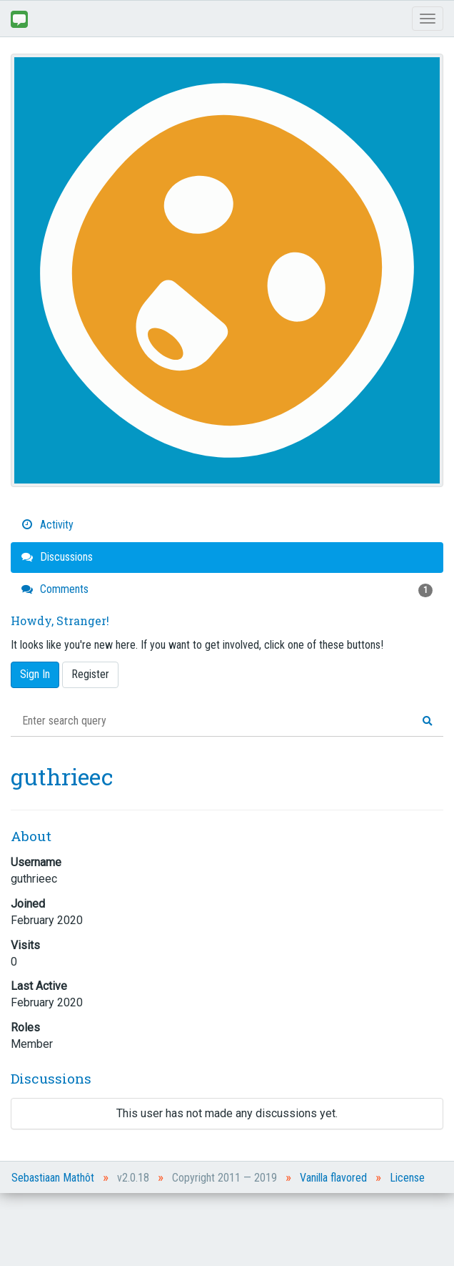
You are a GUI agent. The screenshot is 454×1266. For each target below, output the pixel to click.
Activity (47, 524)
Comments (227, 590)
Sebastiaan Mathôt (52, 1177)
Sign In (35, 674)
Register (90, 674)
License (407, 1177)
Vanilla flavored (333, 1177)
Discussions (57, 557)
